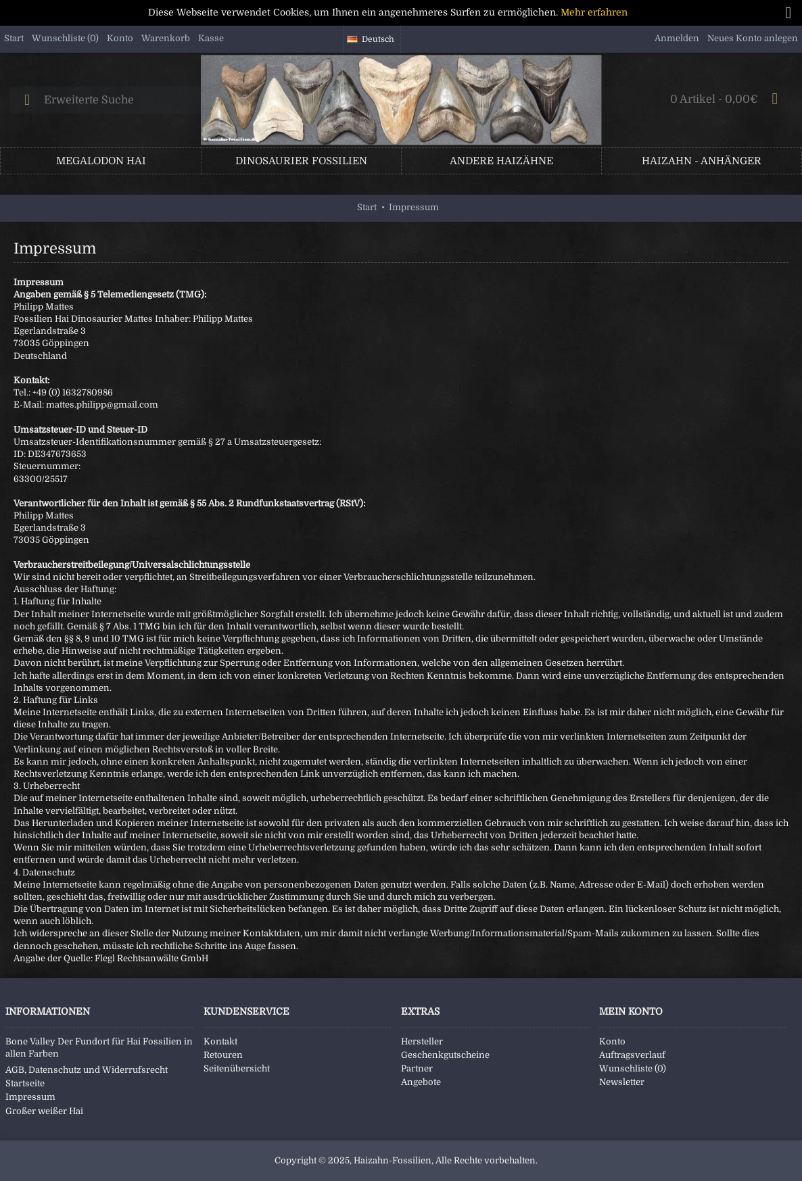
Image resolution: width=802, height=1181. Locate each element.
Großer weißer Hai (44, 1111)
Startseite (25, 1083)
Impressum (30, 1097)
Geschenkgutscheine (445, 1055)
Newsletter (621, 1082)
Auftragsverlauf (632, 1055)
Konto (612, 1041)
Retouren (223, 1055)
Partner (417, 1068)
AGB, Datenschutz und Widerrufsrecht (86, 1070)
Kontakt (220, 1041)
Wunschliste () (632, 1068)
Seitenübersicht (237, 1068)
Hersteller (422, 1041)
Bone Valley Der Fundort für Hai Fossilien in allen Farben (99, 1047)
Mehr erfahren (594, 12)
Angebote (421, 1082)
